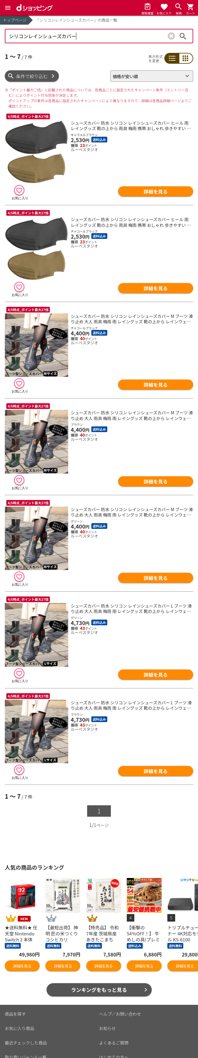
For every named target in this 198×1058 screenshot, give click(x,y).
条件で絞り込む (32, 76)
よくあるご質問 (114, 1043)
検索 (183, 36)
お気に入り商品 (19, 1028)
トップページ (14, 20)
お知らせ (107, 1028)
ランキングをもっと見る (99, 989)
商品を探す (15, 1014)
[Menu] (8, 8)
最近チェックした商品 (26, 1043)
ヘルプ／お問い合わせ (120, 1014)
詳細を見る (156, 191)
